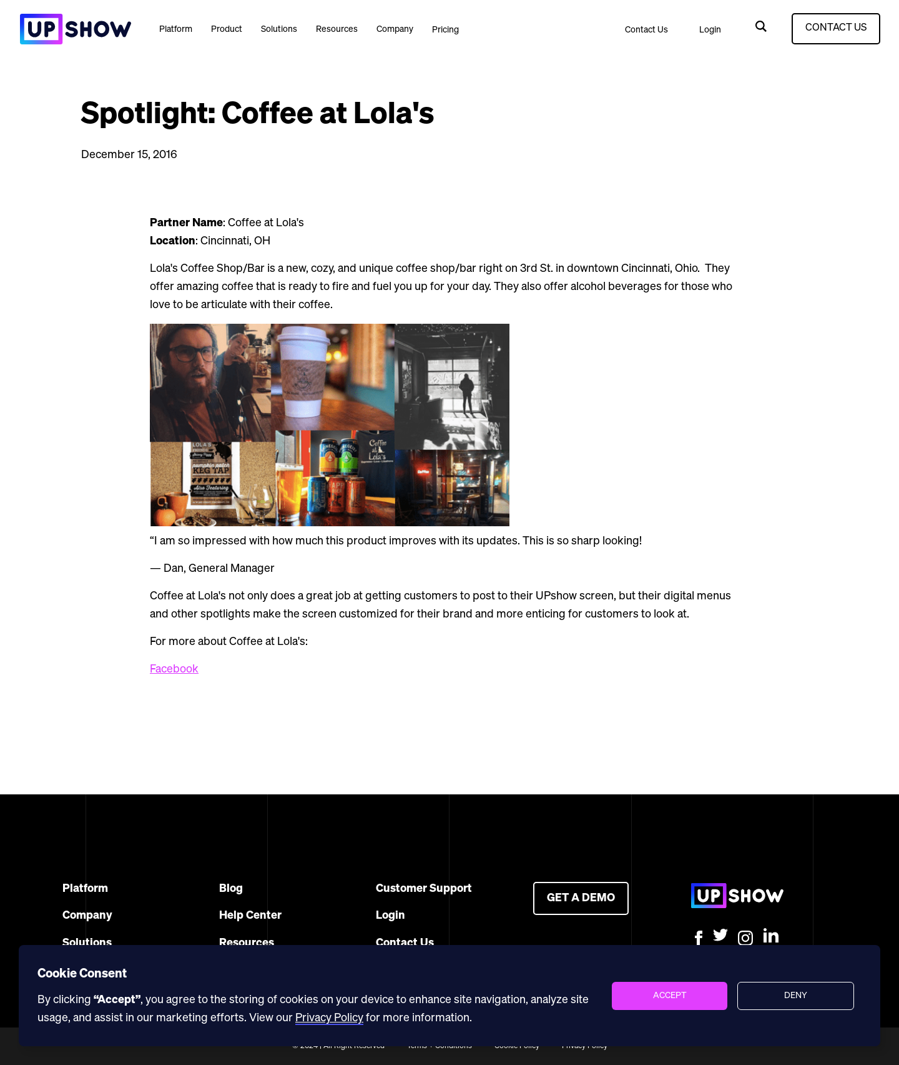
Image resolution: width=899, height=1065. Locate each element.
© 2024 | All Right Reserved (338, 1046)
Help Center (250, 915)
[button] (176, 29)
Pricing (445, 30)
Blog (231, 888)
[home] (75, 29)
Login (710, 30)
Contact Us (646, 30)
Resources (337, 29)
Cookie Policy (516, 1046)
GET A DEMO (581, 898)
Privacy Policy (584, 1046)
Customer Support (424, 888)
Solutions (279, 29)
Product (226, 29)
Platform (175, 29)
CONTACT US (836, 28)
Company (394, 29)
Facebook (174, 669)
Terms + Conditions (439, 1046)
